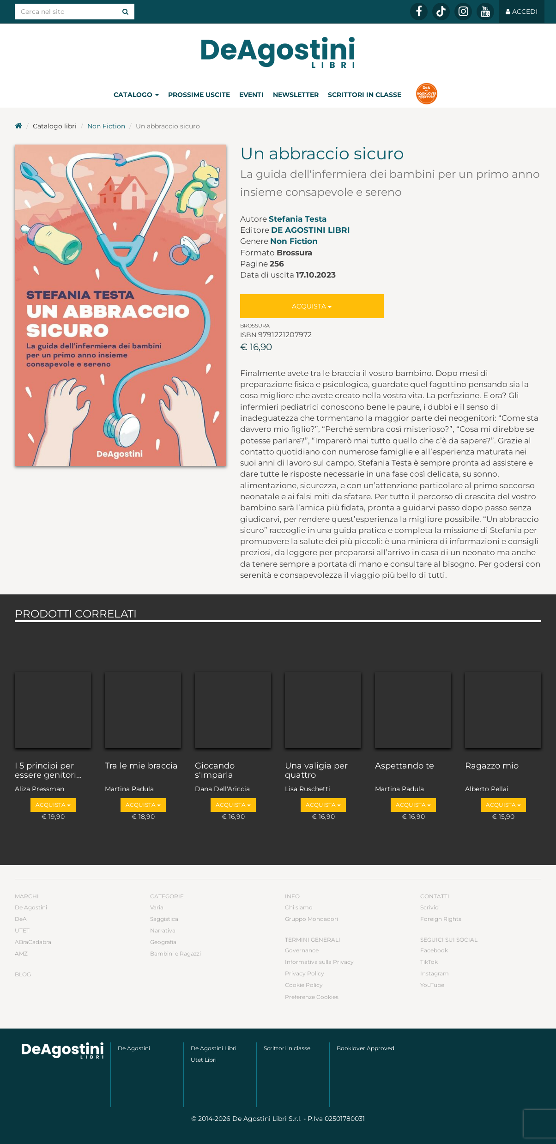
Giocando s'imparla (215, 771)
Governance (302, 950)
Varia (156, 907)
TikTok (429, 961)
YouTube (432, 984)
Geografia (163, 941)
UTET (22, 930)
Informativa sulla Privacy (319, 961)
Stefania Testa (297, 219)
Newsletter (296, 95)
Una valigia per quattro (316, 771)
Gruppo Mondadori (311, 918)
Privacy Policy (304, 973)
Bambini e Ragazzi (175, 953)
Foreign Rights (440, 918)
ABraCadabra (33, 941)
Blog (23, 974)
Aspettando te (404, 766)
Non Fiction (106, 126)
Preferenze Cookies (311, 996)
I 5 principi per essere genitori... (48, 771)
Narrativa (162, 930)
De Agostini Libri (310, 230)
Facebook (434, 950)
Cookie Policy (304, 984)
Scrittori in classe (364, 95)
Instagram (434, 973)
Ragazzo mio (492, 766)
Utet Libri (204, 1059)
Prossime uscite (199, 95)
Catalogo (136, 95)
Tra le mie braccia (141, 766)
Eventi (251, 95)
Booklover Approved (365, 1048)
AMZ (21, 953)
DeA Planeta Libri (278, 52)
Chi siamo (299, 907)
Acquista (312, 306)
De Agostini (31, 907)
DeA (21, 918)
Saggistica (164, 918)
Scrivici (430, 907)
